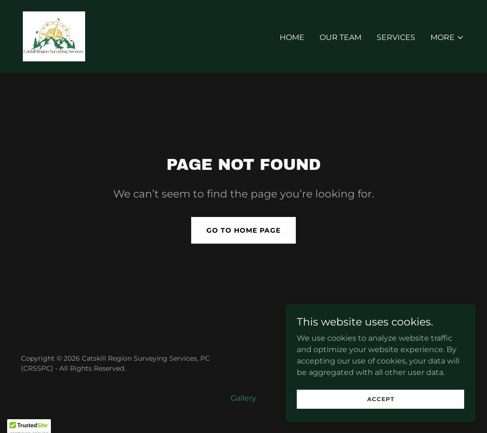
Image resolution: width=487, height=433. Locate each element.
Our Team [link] (340, 37)
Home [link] (292, 37)
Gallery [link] (243, 398)
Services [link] (396, 37)
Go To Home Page (243, 230)
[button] (447, 37)
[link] (54, 35)
